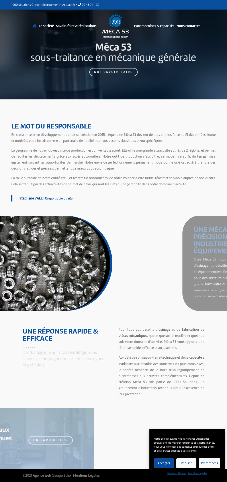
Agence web (42, 475)
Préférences (209, 463)
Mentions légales (176, 473)
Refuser (186, 463)
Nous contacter (188, 26)
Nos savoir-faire (113, 70)
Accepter (164, 463)
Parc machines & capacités (154, 26)
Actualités (68, 5)
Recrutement (51, 5)
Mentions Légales (86, 475)
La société (46, 26)
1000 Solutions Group (25, 5)
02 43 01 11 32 (88, 5)
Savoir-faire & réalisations (76, 26)
